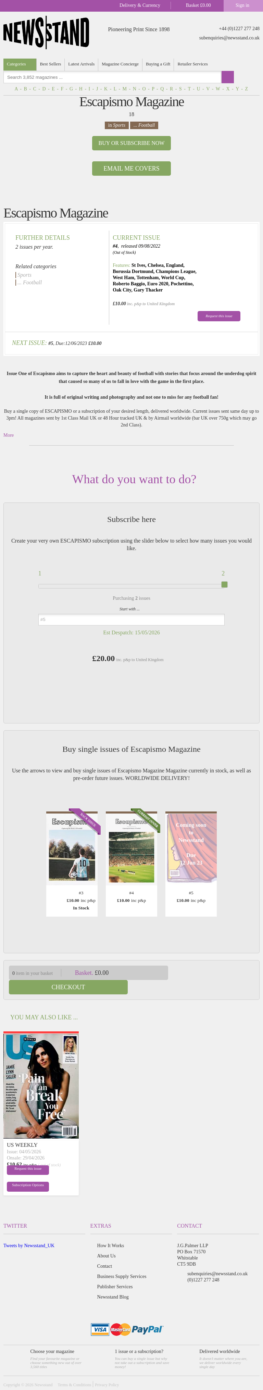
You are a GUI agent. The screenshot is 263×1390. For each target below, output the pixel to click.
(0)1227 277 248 (203, 1265)
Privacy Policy (107, 1370)
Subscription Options (23, 1172)
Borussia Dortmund (133, 271)
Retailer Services (192, 63)
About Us (106, 1241)
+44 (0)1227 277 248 (239, 28)
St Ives (138, 265)
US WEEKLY (22, 1130)
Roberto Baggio (129, 283)
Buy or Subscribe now (132, 143)
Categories (16, 63)
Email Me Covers (131, 168)
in (116, 125)
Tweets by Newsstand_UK (28, 1231)
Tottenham (148, 277)
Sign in (242, 5)
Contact (104, 1251)
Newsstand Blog (113, 1282)
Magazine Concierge (120, 63)
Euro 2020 (157, 283)
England (175, 265)
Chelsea (156, 265)
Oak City (122, 290)
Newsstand (44, 1370)
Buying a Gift (158, 63)
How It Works (110, 1231)
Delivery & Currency (140, 5)
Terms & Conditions (74, 1370)
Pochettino (182, 283)
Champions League (176, 271)
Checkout (218, 972)
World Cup (172, 277)
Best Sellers (50, 63)
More (8, 435)
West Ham (123, 277)
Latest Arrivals (81, 63)
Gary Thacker (148, 290)
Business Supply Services (122, 1262)
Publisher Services (115, 1272)
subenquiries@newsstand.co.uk (229, 37)
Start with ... (130, 609)
